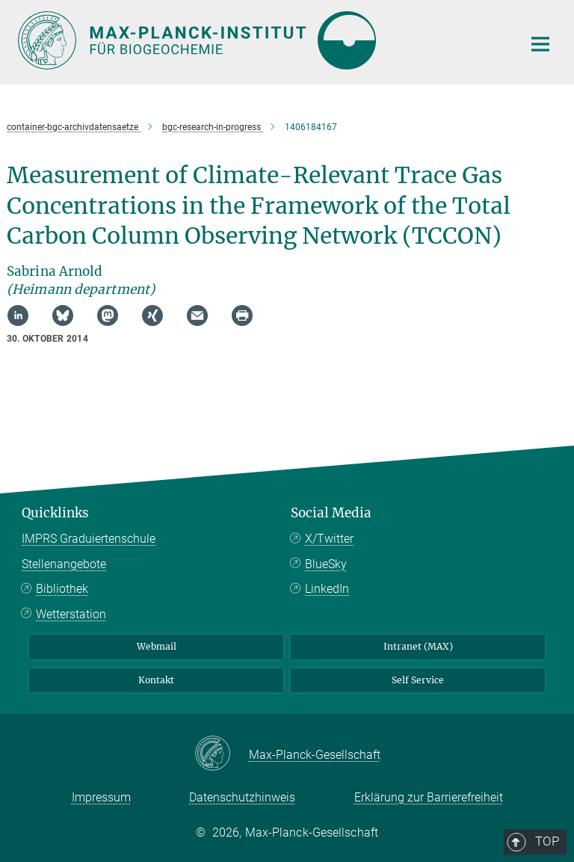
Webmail (156, 646)
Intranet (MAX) (418, 646)
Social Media (331, 512)
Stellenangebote (64, 564)
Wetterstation (71, 614)
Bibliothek (62, 589)
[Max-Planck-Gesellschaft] (221, 754)
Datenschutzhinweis (242, 797)
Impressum (101, 797)
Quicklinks (55, 512)
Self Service (418, 680)
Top (535, 451)
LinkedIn (327, 589)
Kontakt (156, 680)
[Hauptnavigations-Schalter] (540, 44)
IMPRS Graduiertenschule (88, 539)
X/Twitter (329, 539)
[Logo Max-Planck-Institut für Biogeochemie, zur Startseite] (261, 40)
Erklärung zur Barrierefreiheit (428, 797)
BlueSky (326, 564)
